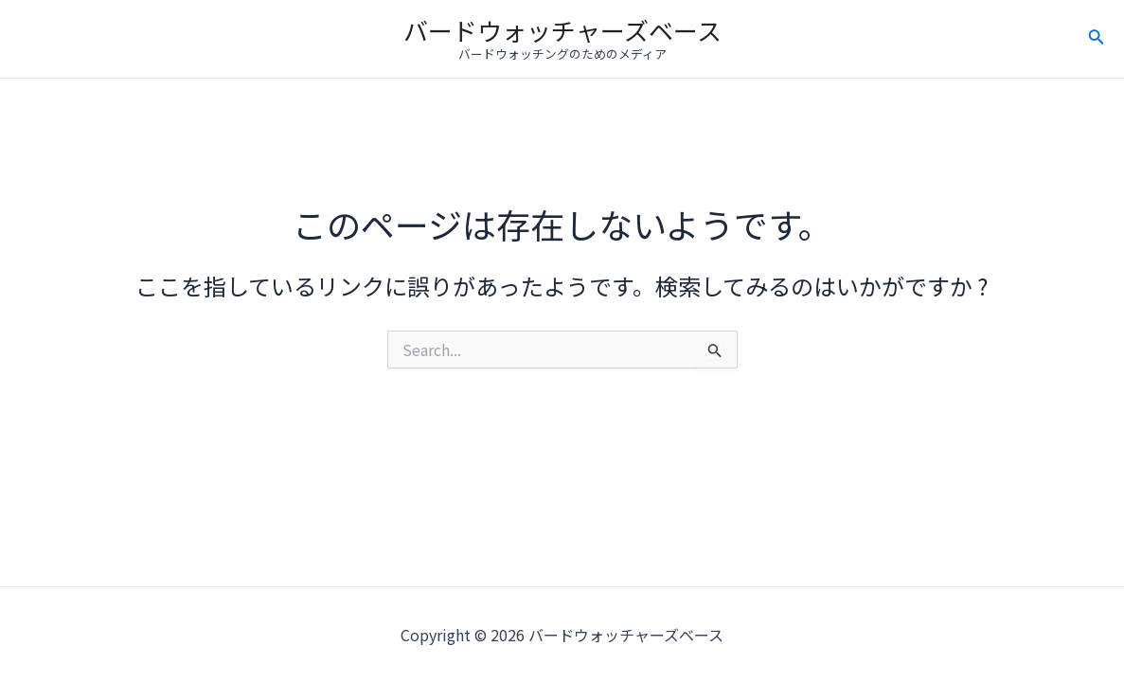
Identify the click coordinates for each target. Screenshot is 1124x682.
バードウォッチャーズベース (562, 29)
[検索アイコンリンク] (1096, 39)
